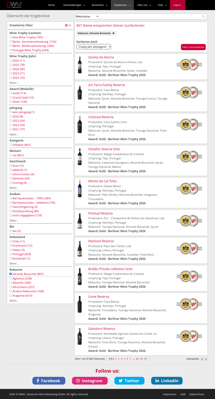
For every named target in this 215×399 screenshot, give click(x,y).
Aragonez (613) (22, 295)
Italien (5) (18, 250)
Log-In (177, 5)
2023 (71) (18, 73)
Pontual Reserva (100, 213)
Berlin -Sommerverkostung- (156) (34, 41)
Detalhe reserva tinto (104, 149)
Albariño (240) (21, 283)
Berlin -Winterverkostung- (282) (33, 46)
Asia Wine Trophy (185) (27, 37)
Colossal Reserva (101, 117)
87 (145, 358)
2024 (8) (17, 116)
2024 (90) (18, 69)
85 (137, 358)
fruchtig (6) (19, 183)
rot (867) (18, 155)
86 (141, 358)
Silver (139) (19, 102)
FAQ (161, 5)
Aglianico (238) (22, 278)
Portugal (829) (21, 254)
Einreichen (99, 5)
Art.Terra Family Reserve (106, 85)
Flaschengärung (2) (24, 207)
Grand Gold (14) (22, 97)
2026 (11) (18, 60)
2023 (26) (18, 121)
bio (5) (16, 231)
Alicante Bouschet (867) (28, 274)
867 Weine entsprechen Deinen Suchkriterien (110, 25)
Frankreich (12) (22, 245)
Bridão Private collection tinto (110, 269)
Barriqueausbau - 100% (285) (31, 198)
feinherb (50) (20, 178)
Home (51, 5)
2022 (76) (18, 78)
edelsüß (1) (19, 170)
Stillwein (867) (21, 145)
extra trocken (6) (23, 174)
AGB (182, 394)
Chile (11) (18, 241)
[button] (49, 381)
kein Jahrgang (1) (23, 112)
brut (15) (18, 166)
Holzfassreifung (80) (25, 211)
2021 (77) (18, 129)
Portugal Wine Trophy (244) (30, 50)
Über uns (143, 5)
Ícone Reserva (98, 296)
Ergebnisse (121, 5)
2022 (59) (18, 125)
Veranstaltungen (73, 5)
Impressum (169, 394)
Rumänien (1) (21, 258)
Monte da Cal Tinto (102, 181)
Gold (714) (19, 93)
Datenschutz (196, 394)
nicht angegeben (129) (27, 215)
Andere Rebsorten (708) (28, 291)
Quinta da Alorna (101, 57)
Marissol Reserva (101, 241)
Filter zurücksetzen (193, 47)
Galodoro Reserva (101, 328)
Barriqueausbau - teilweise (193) (33, 202)
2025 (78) (18, 65)
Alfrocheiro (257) (23, 287)
